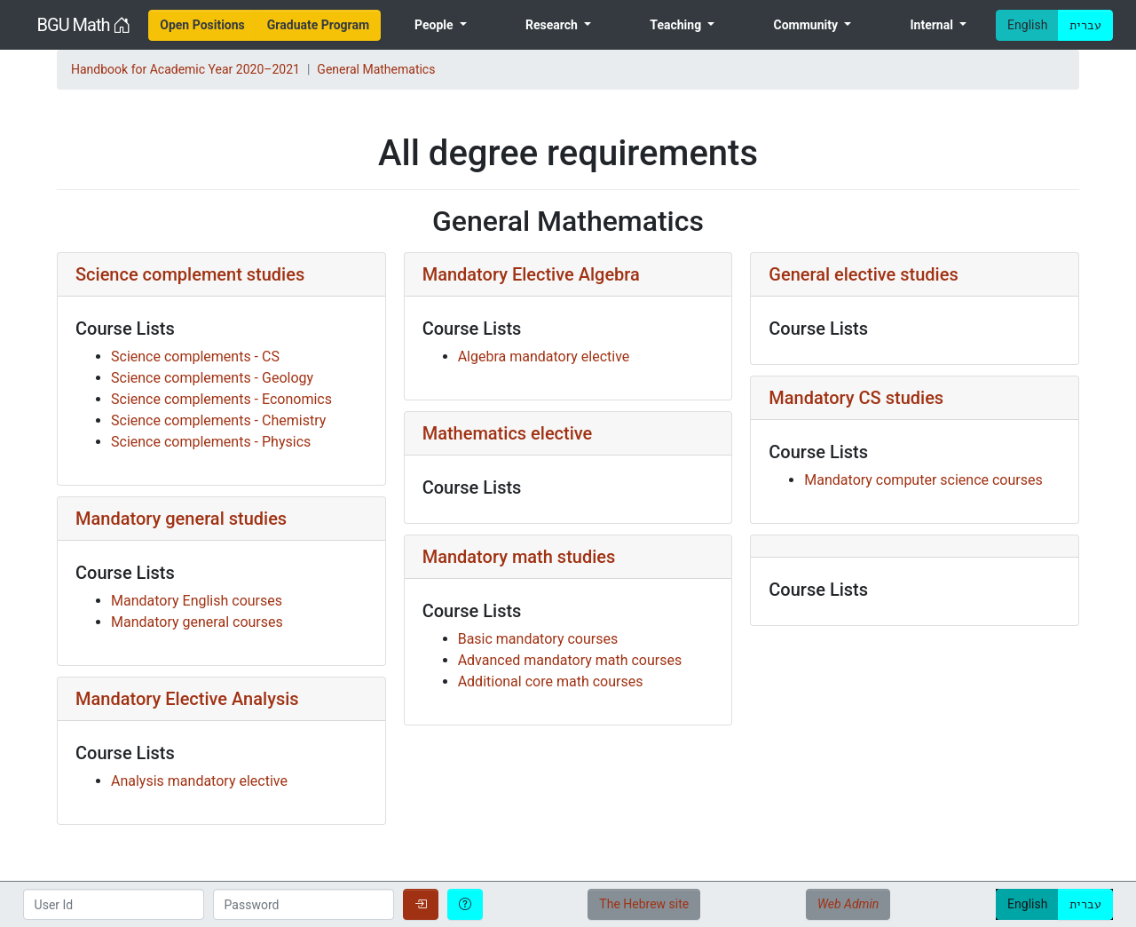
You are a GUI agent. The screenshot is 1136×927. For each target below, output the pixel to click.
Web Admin (848, 904)
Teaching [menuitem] (677, 25)
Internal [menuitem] (933, 25)
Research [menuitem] (552, 25)
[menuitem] (202, 25)
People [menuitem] (435, 25)
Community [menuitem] (807, 25)
